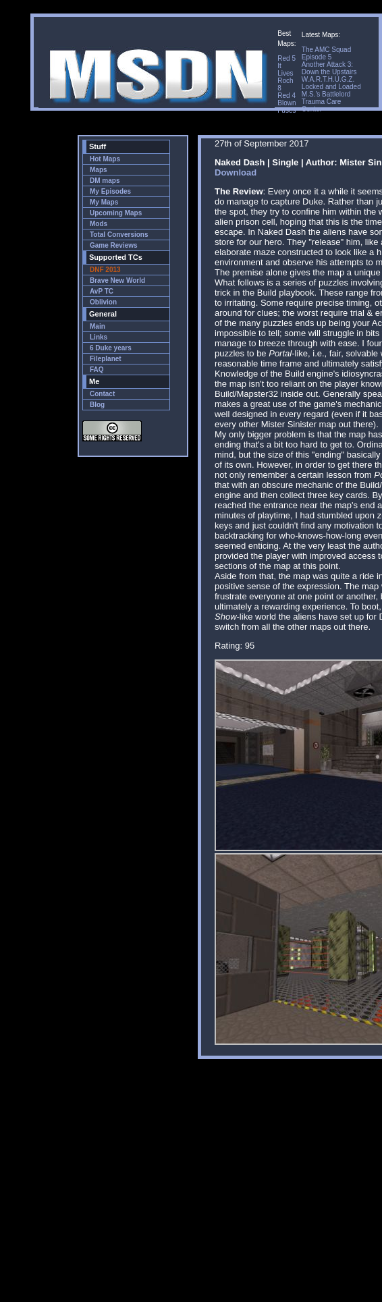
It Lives (285, 69)
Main (97, 326)
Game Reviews (114, 245)
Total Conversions (119, 234)
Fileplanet (105, 358)
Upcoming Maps (116, 213)
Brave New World (117, 280)
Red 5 (286, 58)
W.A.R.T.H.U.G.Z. (328, 79)
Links (98, 337)
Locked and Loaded (331, 86)
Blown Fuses (286, 106)
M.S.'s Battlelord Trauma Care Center (326, 101)
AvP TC (101, 291)
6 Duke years (111, 348)
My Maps (104, 202)
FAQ (97, 369)
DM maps (104, 180)
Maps (98, 169)
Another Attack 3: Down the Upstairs (329, 68)
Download (235, 172)
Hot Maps (105, 159)
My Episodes (110, 191)
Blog (97, 404)
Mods (98, 223)
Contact (102, 394)
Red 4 (286, 95)
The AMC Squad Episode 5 (326, 53)
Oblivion (103, 302)
